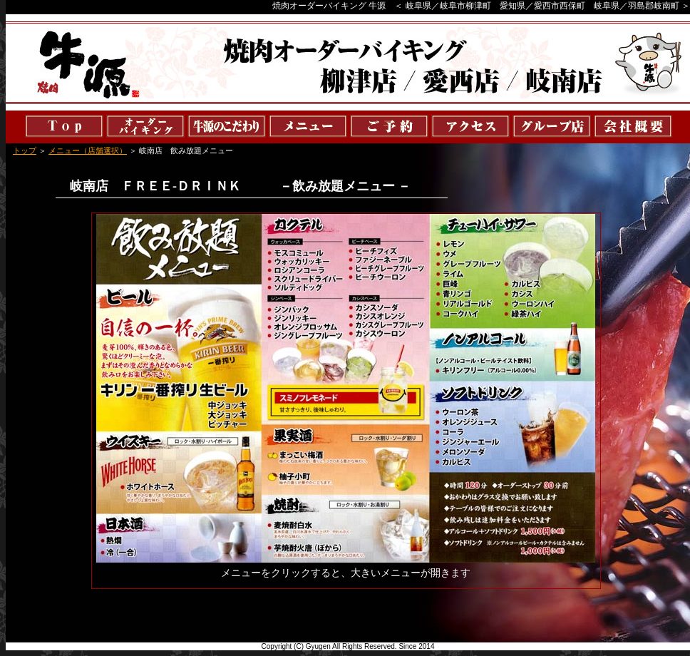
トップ (24, 150)
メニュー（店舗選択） (87, 150)
